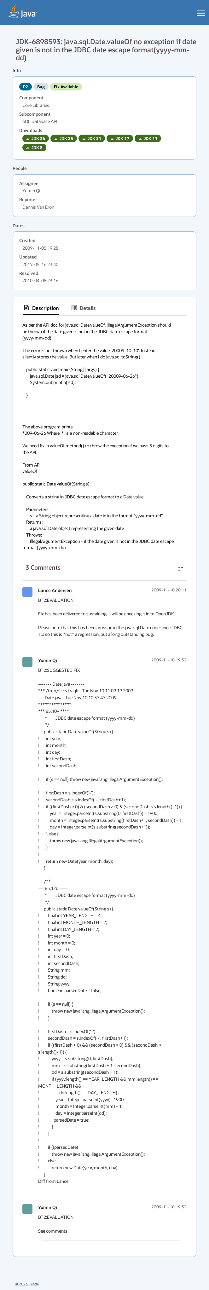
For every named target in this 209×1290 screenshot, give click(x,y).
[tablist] (104, 308)
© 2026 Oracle (27, 1283)
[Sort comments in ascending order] (181, 569)
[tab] (41, 307)
